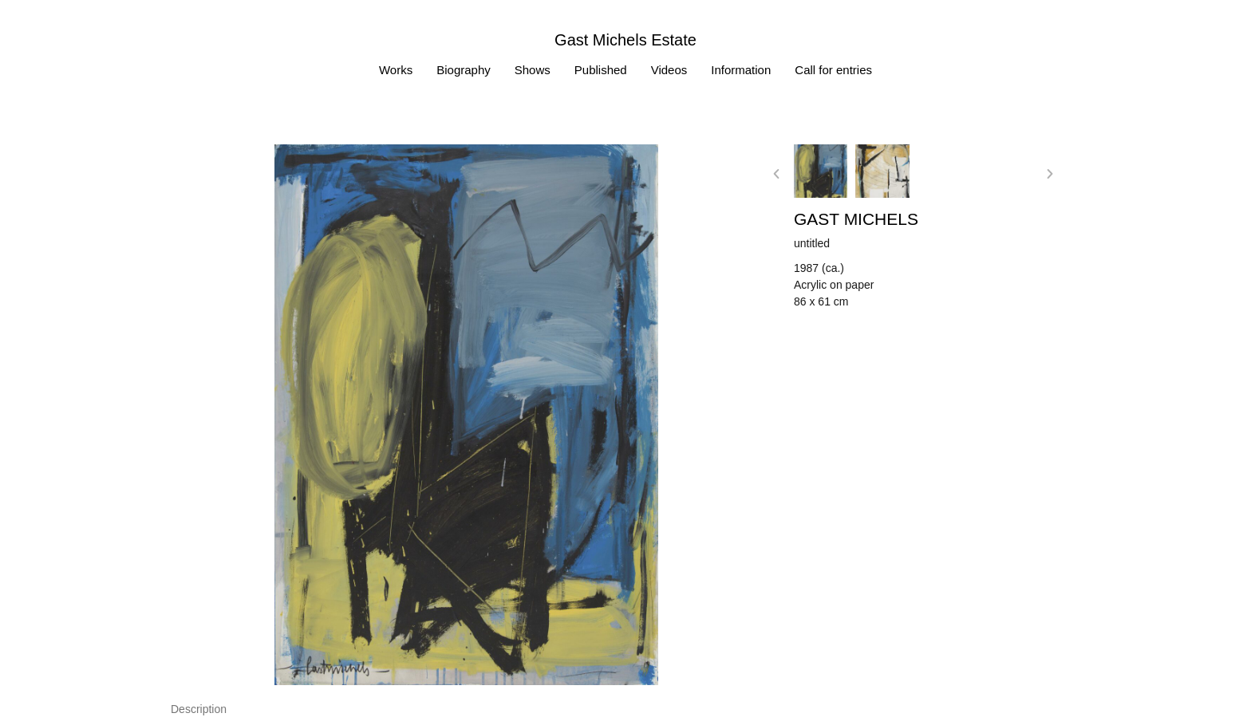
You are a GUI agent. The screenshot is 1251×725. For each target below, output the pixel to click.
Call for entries (833, 70)
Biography (463, 70)
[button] (776, 173)
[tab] (199, 709)
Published (600, 70)
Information (741, 70)
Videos (669, 70)
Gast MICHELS (856, 219)
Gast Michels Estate (625, 40)
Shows (533, 70)
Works (395, 70)
